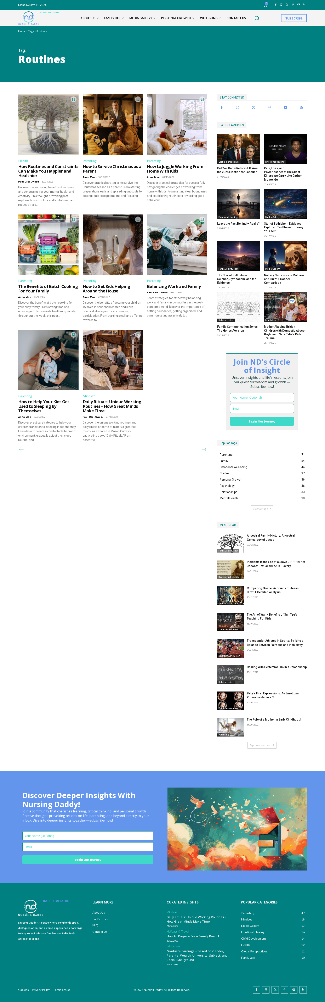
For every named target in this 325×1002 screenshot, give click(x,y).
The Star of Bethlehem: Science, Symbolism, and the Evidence (236, 279)
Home (21, 31)
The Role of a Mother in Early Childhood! (274, 719)
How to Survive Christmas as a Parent (112, 169)
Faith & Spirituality (228, 268)
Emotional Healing (275, 161)
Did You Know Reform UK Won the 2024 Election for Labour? (237, 170)
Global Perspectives (229, 161)
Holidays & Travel (178, 931)
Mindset (89, 396)
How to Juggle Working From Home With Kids (175, 169)
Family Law (270, 320)
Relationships (225, 320)
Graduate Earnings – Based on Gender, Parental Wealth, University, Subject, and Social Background (197, 955)
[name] (262, 397)
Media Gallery (272, 217)
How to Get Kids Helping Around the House (106, 289)
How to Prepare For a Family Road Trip (195, 936)
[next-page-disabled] (204, 449)
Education (173, 946)
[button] (257, 18)
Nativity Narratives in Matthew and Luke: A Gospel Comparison (284, 279)
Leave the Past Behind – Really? (238, 223)
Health (23, 161)
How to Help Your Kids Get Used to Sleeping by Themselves (43, 406)
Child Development (228, 629)
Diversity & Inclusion (229, 577)
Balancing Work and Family (174, 286)
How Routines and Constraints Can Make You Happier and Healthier (48, 171)
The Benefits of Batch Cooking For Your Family (48, 289)
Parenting (90, 161)
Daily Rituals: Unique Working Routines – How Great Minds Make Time (112, 406)
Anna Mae (89, 177)
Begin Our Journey (262, 421)
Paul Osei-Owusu (28, 181)
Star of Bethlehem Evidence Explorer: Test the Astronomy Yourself (283, 227)
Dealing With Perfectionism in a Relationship (277, 667)
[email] (262, 408)
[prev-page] (21, 449)
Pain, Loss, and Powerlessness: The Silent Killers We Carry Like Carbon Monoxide (283, 174)
